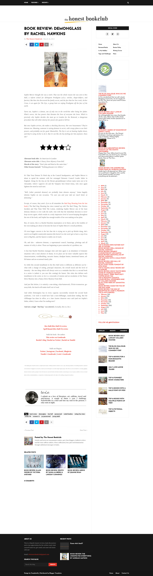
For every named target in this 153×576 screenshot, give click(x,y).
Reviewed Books (103, 47)
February (104, 197)
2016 (102, 201)
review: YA (28, 416)
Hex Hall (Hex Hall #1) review (56, 326)
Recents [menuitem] (44, 2)
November (104, 204)
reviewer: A (36, 416)
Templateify (35, 573)
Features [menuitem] (34, 2)
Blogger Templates (55, 573)
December (104, 202)
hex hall (50, 414)
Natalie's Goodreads (48, 354)
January (103, 199)
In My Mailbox (102, 50)
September (104, 208)
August (103, 210)
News (114, 54)
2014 (102, 298)
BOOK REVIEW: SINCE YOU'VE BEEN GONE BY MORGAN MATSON (112, 272)
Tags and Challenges (104, 54)
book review (33, 414)
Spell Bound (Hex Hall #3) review (55, 329)
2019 (102, 186)
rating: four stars (80, 414)
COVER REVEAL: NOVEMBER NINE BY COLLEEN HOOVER (111, 280)
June (102, 188)
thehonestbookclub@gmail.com (39, 554)
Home (100, 44)
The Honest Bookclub (34, 39)
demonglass (42, 414)
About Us (116, 44)
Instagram (51, 351)
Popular (102, 330)
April (102, 217)
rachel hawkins (68, 414)
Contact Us (125, 573)
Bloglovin (67, 351)
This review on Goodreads (55, 337)
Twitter (43, 351)
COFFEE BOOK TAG (105, 276)
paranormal (58, 414)
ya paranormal (45, 416)
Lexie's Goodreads (64, 354)
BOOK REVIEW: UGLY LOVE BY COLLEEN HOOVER (110, 112)
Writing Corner (117, 50)
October (103, 206)
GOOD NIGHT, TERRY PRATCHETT (111, 274)
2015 (102, 225)
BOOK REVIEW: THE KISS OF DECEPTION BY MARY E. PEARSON (111, 290)
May (102, 215)
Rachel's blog (41, 340)
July (102, 191)
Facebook (59, 351)
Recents (112, 330)
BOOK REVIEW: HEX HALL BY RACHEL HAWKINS (109, 262)
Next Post (83, 430)
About (117, 573)
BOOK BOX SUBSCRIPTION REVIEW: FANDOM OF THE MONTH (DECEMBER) (111, 149)
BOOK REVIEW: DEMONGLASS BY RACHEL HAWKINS (111, 255)
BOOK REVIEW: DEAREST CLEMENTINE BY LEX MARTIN (109, 252)
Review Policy (117, 47)
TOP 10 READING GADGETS (108, 278)
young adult (56, 416)
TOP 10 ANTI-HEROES (106, 292)
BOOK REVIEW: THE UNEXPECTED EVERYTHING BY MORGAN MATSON (112, 169)
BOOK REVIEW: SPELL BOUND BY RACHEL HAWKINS (111, 249)
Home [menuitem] (26, 2)
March (103, 195)
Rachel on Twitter (54, 340)
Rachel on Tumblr (68, 340)
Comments (123, 330)
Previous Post (29, 430)
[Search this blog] (36, 564)
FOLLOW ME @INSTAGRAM (108, 322)
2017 (102, 189)
